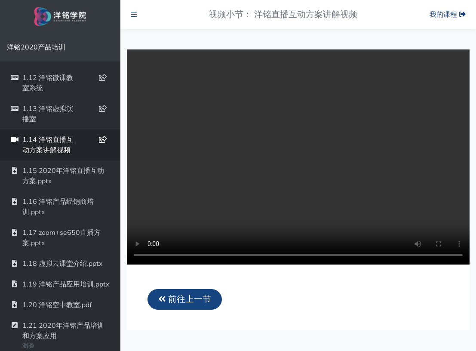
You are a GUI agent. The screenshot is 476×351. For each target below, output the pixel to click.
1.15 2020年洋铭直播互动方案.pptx (57, 176)
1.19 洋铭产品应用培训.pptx (59, 284)
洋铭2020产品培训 (36, 47)
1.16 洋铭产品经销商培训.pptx (52, 207)
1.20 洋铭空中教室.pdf (51, 305)
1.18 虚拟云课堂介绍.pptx (56, 264)
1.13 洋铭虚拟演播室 (58, 114)
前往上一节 (184, 299)
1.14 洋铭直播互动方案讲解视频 (58, 145)
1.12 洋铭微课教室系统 (58, 83)
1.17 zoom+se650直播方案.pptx (55, 238)
